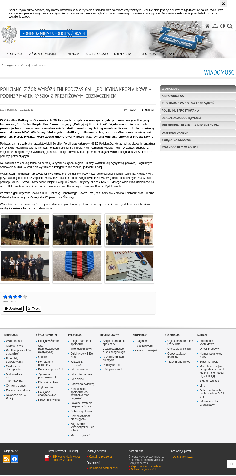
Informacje (25, 65)
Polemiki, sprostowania (180, 110)
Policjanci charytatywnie (47, 394)
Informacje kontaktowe (207, 343)
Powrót (130, 110)
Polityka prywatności (143, 470)
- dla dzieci (77, 379)
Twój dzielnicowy (81, 349)
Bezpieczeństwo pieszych (113, 359)
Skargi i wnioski (210, 381)
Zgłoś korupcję (209, 362)
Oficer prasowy (209, 349)
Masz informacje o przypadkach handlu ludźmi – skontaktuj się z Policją (213, 372)
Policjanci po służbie (51, 370)
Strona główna (9, 65)
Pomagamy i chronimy (46, 364)
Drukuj (148, 110)
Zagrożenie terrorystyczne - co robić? (82, 428)
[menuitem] (15, 53)
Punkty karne (111, 365)
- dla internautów (81, 375)
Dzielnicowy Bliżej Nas (82, 356)
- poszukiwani (144, 346)
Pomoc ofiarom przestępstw (80, 418)
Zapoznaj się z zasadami (146, 467)
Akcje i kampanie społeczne (81, 343)
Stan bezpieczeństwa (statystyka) (48, 349)
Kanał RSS (6, 460)
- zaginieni (141, 341)
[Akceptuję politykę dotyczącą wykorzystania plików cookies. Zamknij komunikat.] (223, 3)
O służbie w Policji (179, 349)
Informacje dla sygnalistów (209, 404)
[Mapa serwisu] (215, 26)
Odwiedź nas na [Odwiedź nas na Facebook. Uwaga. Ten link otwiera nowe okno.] (14, 460)
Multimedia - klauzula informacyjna (190, 125)
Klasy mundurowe (178, 362)
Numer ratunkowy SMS (211, 356)
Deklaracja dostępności (182, 118)
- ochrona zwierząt (82, 384)
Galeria (43, 357)
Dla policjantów (48, 383)
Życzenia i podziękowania (48, 377)
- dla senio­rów (80, 370)
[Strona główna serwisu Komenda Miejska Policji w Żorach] (207, 26)
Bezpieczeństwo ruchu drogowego (114, 351)
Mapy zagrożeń (80, 436)
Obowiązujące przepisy (176, 356)
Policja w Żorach (49, 341)
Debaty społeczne (82, 412)
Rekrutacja (172, 335)
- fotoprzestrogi (112, 370)
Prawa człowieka (49, 400)
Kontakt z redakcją (100, 457)
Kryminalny (140, 335)
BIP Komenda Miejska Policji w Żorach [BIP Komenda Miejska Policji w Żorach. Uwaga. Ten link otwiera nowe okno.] (66, 459)
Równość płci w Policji (180, 147)
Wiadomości (40, 65)
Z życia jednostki (46, 335)
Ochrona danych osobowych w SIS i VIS (212, 394)
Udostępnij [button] (13, 309)
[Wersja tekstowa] (222, 26)
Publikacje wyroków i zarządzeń (188, 103)
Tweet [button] (33, 309)
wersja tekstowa (182, 457)
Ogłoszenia (45, 388)
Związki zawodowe (176, 140)
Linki (203, 386)
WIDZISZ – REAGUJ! (78, 364)
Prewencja (75, 335)
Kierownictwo (173, 96)
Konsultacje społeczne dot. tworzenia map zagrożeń (80, 394)
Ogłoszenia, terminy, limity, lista (180, 343)
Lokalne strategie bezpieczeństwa (82, 405)
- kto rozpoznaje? (146, 351)
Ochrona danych (175, 132)
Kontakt (202, 335)
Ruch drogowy (109, 335)
